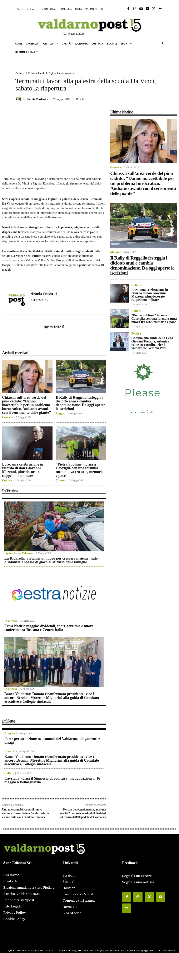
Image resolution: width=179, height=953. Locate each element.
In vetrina (10, 621)
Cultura (19, 73)
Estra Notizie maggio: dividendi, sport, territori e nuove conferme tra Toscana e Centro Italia (48, 628)
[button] (162, 43)
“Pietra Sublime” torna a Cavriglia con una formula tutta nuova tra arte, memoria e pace (80, 470)
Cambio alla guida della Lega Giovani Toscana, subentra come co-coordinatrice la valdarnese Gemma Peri (152, 343)
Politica (136, 333)
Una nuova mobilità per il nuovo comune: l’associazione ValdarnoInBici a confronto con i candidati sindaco (26, 813)
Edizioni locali (36, 73)
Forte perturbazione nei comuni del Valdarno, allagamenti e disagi (52, 740)
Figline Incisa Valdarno (62, 73)
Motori (60, 413)
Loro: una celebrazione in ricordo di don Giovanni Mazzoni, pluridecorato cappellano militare (22, 470)
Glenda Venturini (37, 99)
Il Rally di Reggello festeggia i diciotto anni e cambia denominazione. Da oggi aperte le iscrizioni (80, 403)
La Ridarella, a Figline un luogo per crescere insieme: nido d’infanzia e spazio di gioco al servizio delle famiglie (51, 560)
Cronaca (7, 417)
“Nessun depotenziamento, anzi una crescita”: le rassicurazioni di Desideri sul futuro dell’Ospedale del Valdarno (82, 813)
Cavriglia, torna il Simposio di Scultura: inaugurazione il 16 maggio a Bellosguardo (52, 780)
